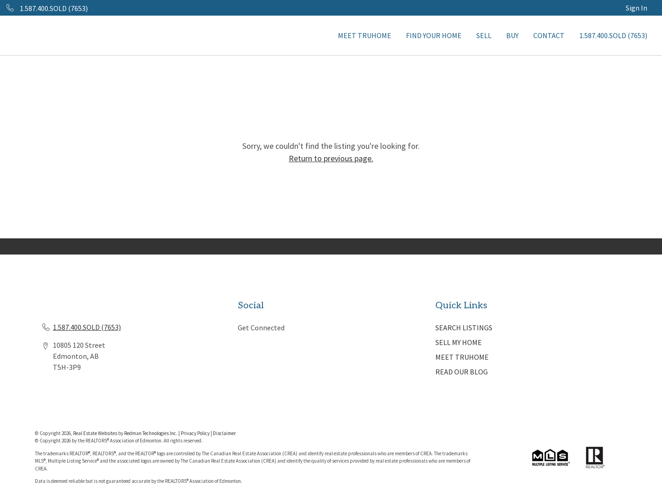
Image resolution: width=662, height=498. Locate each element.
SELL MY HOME (458, 342)
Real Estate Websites (95, 433)
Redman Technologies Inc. (151, 433)
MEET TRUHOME (364, 35)
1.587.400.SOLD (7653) (613, 35)
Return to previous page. (331, 158)
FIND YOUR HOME (434, 35)
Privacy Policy (195, 433)
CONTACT (549, 35)
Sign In (636, 7)
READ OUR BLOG (461, 371)
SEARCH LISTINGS (463, 327)
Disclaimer (224, 433)
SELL (483, 35)
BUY (512, 35)
